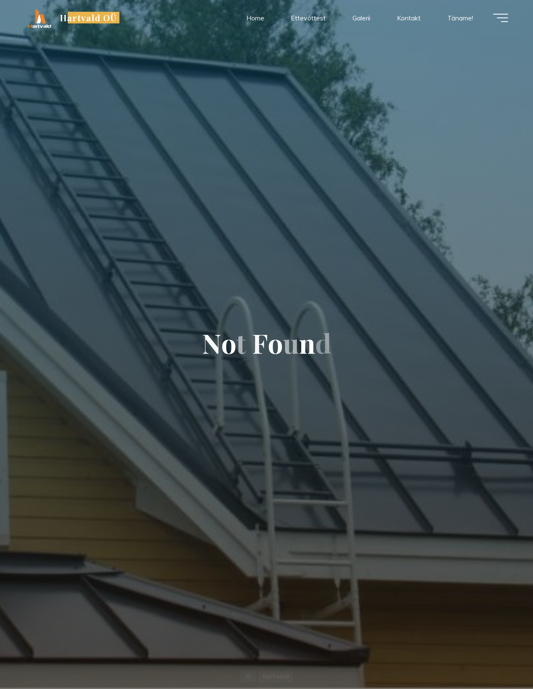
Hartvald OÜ (88, 17)
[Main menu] (500, 18)
